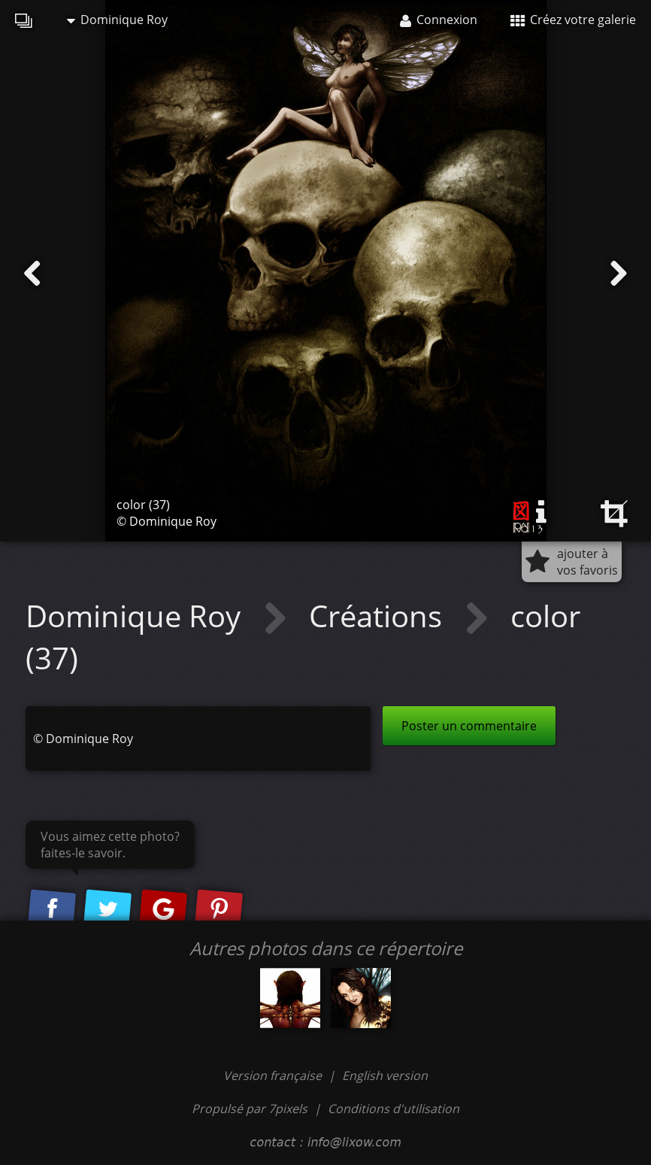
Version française (274, 1075)
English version (385, 1075)
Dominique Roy (117, 19)
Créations (379, 615)
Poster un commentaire (469, 726)
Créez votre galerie (573, 19)
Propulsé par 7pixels (249, 1108)
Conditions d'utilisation (393, 1108)
